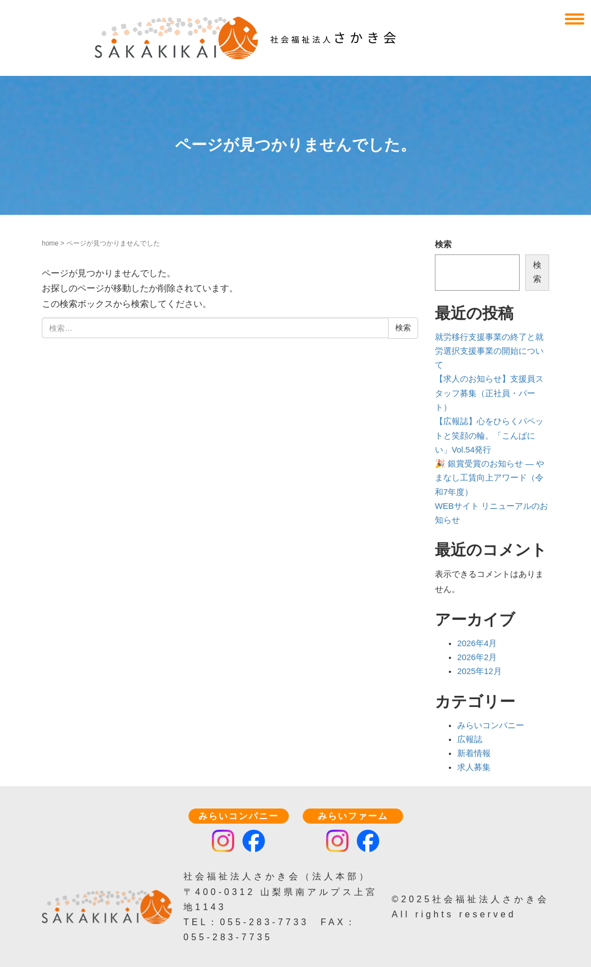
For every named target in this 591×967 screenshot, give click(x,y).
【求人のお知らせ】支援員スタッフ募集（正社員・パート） (489, 393)
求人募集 (474, 767)
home (50, 243)
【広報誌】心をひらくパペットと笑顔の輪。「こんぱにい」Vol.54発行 (489, 435)
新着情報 (474, 753)
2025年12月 (479, 671)
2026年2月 (477, 657)
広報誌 (469, 739)
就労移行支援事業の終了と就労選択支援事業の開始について (489, 351)
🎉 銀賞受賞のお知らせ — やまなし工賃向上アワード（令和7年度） (489, 478)
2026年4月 (477, 643)
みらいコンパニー (490, 725)
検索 (443, 244)
